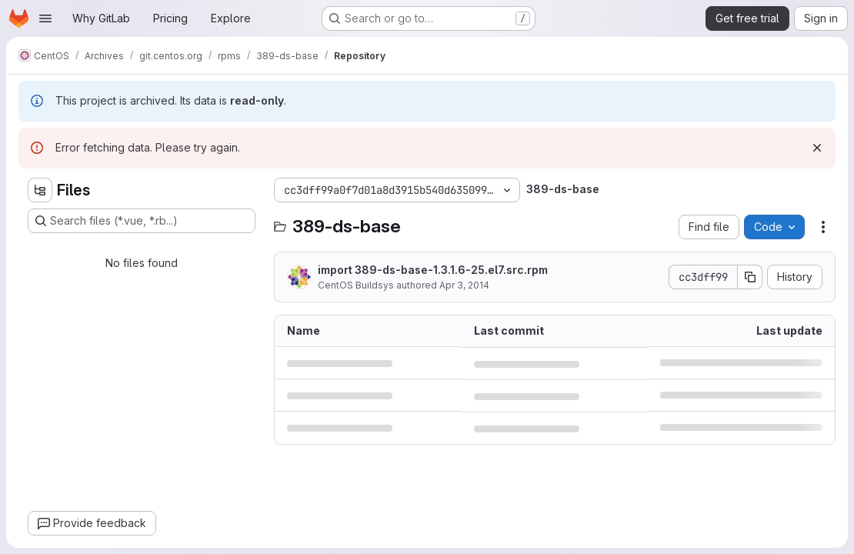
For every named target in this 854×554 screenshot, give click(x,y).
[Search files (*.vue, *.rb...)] (141, 221)
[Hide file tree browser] (40, 190)
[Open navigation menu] (45, 18)
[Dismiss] (817, 147)
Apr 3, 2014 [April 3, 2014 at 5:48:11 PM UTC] (464, 285)
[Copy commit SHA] (750, 277)
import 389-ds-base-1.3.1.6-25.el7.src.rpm (433, 269)
